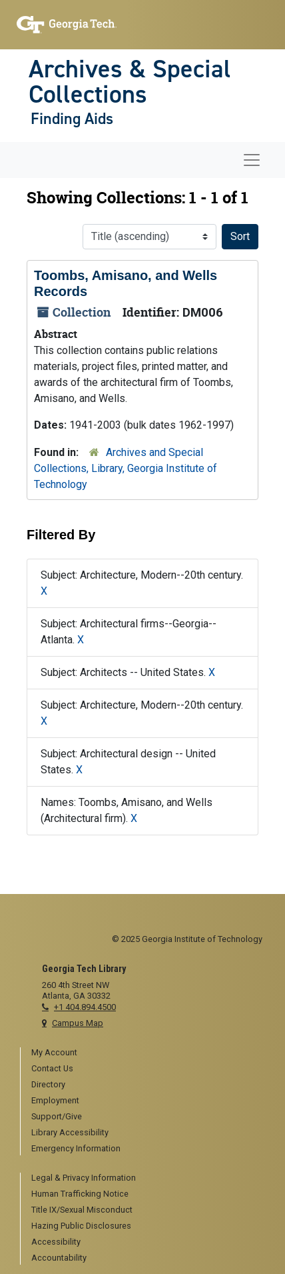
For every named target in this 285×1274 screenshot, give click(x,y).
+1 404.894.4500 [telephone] (85, 1007)
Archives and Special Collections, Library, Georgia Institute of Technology (125, 468)
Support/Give (56, 1116)
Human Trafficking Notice (80, 1194)
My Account (54, 1052)
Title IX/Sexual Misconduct (82, 1210)
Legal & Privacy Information (83, 1178)
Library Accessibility (70, 1132)
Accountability (59, 1258)
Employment (55, 1100)
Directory (48, 1084)
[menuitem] (148, 1053)
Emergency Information (76, 1148)
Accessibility (56, 1242)
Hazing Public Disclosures (81, 1226)
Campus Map (77, 1023)
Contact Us (52, 1068)
